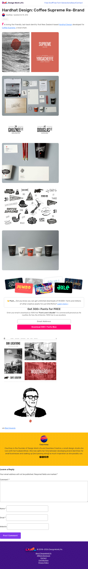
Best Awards (10, 428)
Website (3, 527)
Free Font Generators (62, 3)
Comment (4, 480)
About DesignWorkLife (43, 553)
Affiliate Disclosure (43, 556)
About (73, 3)
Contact (79, 3)
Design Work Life (15, 3)
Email (3, 518)
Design (5, 19)
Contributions (44, 560)
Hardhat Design (65, 25)
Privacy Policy (43, 563)
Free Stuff (49, 3)
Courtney (9, 15)
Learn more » (62, 304)
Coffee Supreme (8, 28)
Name (3, 509)
